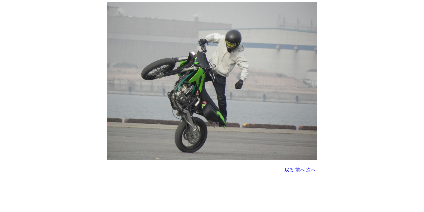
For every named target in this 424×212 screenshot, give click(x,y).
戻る (289, 169)
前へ (300, 169)
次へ (311, 169)
